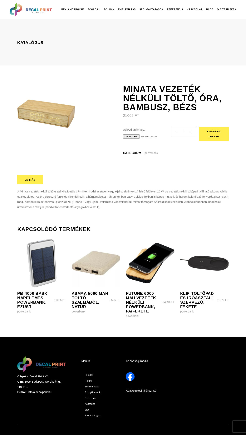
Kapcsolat (90, 404)
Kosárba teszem (214, 134)
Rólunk (88, 381)
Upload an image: (134, 129)
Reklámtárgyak (93, 415)
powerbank (151, 153)
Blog (87, 409)
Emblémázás (92, 386)
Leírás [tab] (30, 179)
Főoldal (89, 375)
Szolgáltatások (92, 392)
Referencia (90, 398)
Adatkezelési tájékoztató (141, 390)
